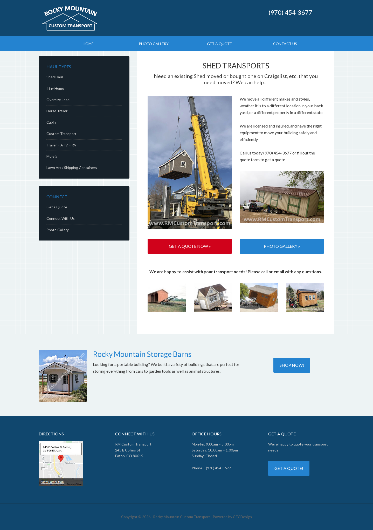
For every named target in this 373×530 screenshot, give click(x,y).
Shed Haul (54, 77)
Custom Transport (61, 133)
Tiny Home (55, 88)
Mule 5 (51, 156)
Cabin (51, 122)
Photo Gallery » (282, 246)
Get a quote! (288, 468)
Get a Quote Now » (190, 246)
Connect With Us (60, 218)
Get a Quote (56, 207)
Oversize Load (58, 99)
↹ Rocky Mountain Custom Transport (135, 18)
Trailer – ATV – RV (61, 145)
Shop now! (292, 365)
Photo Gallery (57, 230)
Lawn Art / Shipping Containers (71, 167)
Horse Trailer (56, 111)
